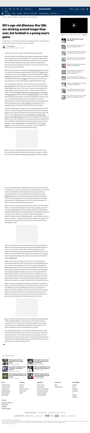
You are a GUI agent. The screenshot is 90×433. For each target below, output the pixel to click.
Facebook (74, 391)
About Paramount (24, 389)
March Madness (6, 393)
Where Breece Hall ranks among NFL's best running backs (16, 361)
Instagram (75, 389)
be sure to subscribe (28, 154)
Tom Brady (39, 115)
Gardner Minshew (32, 94)
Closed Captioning (42, 393)
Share (83, 34)
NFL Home (4, 17)
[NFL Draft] (26, 13)
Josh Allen (44, 92)
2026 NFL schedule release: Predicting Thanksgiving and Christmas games (41, 375)
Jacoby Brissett (13, 258)
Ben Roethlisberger (16, 117)
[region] (74, 25)
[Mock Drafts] (54, 13)
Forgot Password (6, 408)
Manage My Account (7, 402)
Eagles (25, 79)
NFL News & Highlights (32, 17)
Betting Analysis (6, 391)
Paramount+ (22, 391)
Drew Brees (32, 115)
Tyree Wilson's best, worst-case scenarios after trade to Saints (76, 90)
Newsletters (5, 404)
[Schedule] (19, 13)
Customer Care (59, 387)
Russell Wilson (11, 94)
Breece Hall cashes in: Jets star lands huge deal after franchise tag (41, 361)
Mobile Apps (5, 395)
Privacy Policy (40, 387)
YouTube (74, 385)
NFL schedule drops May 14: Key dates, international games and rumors (17, 375)
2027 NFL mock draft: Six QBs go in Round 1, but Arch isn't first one (76, 58)
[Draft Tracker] (34, 13)
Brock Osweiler (9, 86)
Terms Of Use (40, 385)
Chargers (7, 105)
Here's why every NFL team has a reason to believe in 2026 (76, 46)
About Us (21, 385)
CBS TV (21, 393)
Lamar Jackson (34, 92)
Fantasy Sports (6, 387)
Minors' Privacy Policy (42, 389)
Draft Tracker (15, 17)
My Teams (4, 406)
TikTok (74, 387)
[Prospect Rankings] (44, 13)
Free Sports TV (5, 389)
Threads (74, 395)
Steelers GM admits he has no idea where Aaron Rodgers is (42, 367)
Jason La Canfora (11, 46)
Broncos (42, 72)
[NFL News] (7, 13)
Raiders (7, 196)
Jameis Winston (15, 210)
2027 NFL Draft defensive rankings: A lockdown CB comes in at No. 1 (76, 52)
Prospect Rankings (22, 17)
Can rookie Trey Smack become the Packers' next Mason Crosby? (17, 368)
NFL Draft (9, 17)
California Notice (41, 395)
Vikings (24, 74)
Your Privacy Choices (42, 391)
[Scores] (13, 13)
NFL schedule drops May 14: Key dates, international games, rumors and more (75, 72)
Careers (21, 387)
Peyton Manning (35, 70)
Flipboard (74, 397)
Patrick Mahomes (22, 92)
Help (56, 385)
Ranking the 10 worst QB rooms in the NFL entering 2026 (76, 64)
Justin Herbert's (26, 103)
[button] (59, 13)
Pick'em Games (6, 385)
